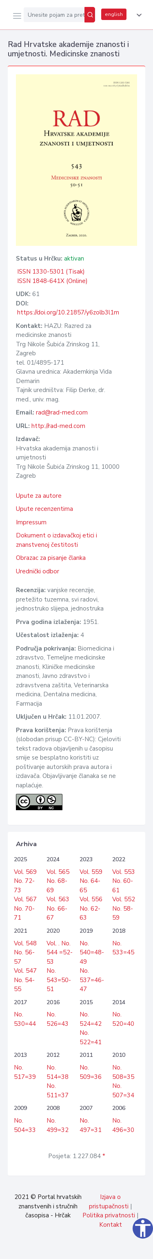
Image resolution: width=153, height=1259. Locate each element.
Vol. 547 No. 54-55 (25, 980)
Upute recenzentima (44, 509)
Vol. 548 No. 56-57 (25, 952)
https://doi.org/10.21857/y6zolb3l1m (68, 312)
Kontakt (110, 1225)
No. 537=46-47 (92, 980)
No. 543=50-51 (59, 980)
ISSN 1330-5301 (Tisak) (51, 271)
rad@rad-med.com (62, 412)
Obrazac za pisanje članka (51, 558)
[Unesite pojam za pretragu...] (54, 14)
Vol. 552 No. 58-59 (123, 908)
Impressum (31, 522)
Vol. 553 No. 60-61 (123, 881)
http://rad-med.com (58, 426)
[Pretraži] (89, 14)
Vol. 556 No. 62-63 (91, 908)
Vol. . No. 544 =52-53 (60, 952)
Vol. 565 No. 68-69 (58, 881)
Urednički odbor (37, 571)
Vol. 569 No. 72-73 (25, 881)
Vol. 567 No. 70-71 (25, 908)
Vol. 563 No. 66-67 (58, 908)
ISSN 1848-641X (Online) (52, 281)
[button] (137, 15)
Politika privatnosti (108, 1215)
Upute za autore (39, 496)
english (114, 14)
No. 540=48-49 (92, 952)
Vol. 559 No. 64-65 (91, 881)
